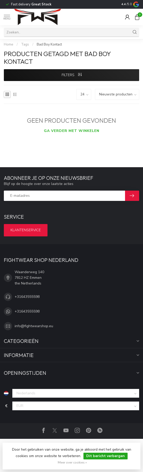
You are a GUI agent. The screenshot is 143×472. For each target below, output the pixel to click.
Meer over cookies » (72, 462)
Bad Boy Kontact (49, 44)
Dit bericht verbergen (105, 455)
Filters (72, 75)
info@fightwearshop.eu (34, 326)
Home (8, 44)
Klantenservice (26, 230)
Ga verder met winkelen (71, 130)
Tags (25, 44)
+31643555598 (27, 296)
